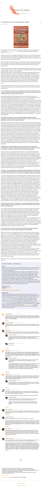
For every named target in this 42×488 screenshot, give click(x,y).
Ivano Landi (7, 389)
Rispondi (7, 320)
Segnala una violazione (21, 485)
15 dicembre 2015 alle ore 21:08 (22, 334)
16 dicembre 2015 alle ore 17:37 (18, 409)
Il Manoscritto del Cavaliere (11, 51)
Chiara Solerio (8, 330)
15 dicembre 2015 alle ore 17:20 (16, 374)
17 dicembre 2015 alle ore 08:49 (17, 428)
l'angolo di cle (8, 374)
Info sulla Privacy (5, 475)
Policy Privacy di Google (6, 477)
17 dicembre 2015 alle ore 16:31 (19, 343)
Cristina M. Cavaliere (9, 322)
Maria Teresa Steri (8, 409)
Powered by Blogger (21, 483)
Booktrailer (4, 288)
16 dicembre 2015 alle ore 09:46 (15, 389)
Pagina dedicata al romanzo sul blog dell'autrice (11, 290)
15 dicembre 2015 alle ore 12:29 (17, 314)
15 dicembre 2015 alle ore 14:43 (18, 322)
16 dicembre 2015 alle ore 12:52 (22, 397)
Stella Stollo (7, 350)
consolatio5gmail (8, 314)
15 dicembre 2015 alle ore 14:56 (16, 330)
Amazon (8, 287)
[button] (40, 22)
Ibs (11, 287)
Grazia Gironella (8, 428)
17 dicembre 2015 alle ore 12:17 (18, 438)
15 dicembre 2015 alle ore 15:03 (15, 350)
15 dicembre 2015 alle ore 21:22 (22, 380)
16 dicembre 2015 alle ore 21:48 (18, 417)
